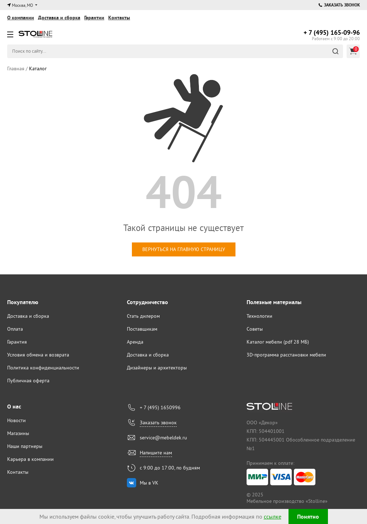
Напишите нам (156, 452)
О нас (14, 406)
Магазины (18, 433)
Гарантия (17, 342)
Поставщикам (142, 329)
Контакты (119, 17)
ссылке (272, 516)
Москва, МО (22, 5)
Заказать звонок (339, 5)
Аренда (135, 342)
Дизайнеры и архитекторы (157, 367)
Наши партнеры (24, 446)
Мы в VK (149, 483)
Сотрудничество (147, 302)
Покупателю (22, 302)
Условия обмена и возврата (38, 354)
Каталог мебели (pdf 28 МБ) (278, 342)
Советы (255, 329)
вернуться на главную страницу (183, 249)
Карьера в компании (30, 459)
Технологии (259, 316)
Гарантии (94, 17)
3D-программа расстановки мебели (286, 354)
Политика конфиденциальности (43, 367)
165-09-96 (332, 32)
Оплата (15, 329)
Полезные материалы (274, 302)
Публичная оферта (28, 380)
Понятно (308, 516)
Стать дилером (143, 316)
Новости (16, 420)
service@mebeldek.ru (163, 437)
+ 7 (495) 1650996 (160, 407)
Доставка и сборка (59, 17)
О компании (20, 17)
